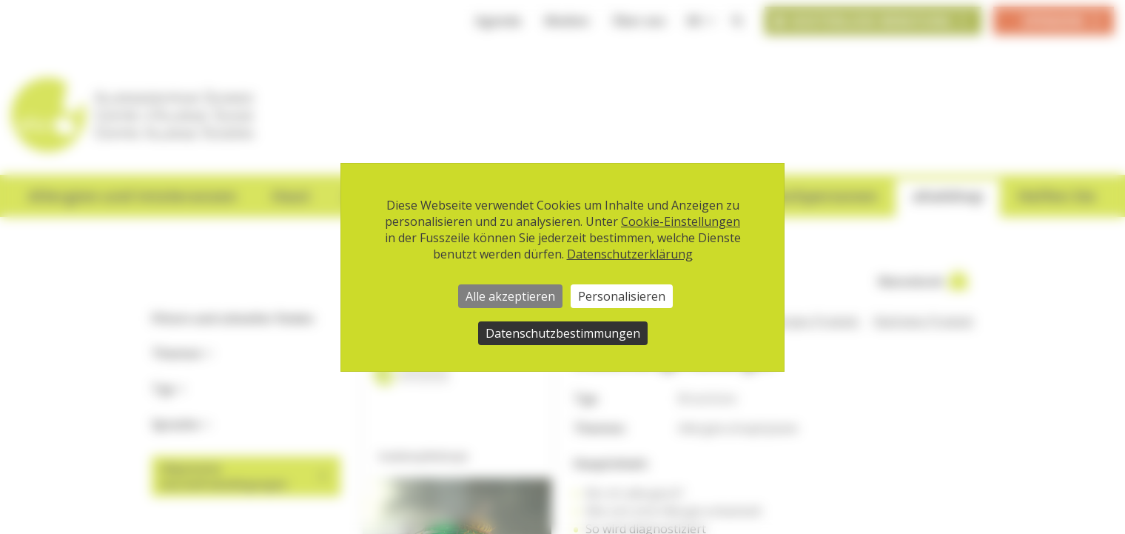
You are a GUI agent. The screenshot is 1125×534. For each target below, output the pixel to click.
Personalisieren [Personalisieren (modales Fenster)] (621, 296)
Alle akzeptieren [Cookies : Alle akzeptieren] (510, 296)
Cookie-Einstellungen (680, 221)
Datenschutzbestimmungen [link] (563, 333)
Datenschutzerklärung (630, 254)
